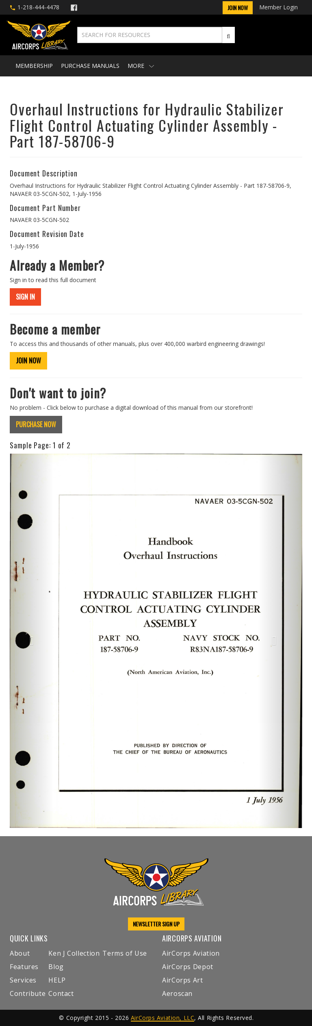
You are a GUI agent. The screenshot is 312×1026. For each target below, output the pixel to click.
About (20, 953)
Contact (61, 993)
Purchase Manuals (90, 66)
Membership (34, 66)
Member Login (278, 7)
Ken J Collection (74, 953)
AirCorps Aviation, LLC (162, 1018)
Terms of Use (124, 953)
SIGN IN (25, 297)
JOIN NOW (28, 360)
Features (24, 966)
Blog (56, 966)
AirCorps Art (182, 980)
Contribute (28, 993)
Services (23, 980)
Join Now (238, 7)
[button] (32, 641)
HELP (57, 980)
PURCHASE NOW (36, 424)
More (141, 66)
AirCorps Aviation (191, 953)
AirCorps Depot (187, 966)
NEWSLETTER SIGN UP (156, 923)
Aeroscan (177, 993)
